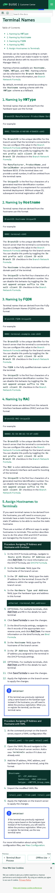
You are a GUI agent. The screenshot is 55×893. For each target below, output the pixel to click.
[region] (27, 878)
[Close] (51, 868)
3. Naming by (16, 41)
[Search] (33, 14)
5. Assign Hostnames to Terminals (23, 48)
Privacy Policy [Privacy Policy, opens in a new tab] (25, 880)
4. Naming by (15, 44)
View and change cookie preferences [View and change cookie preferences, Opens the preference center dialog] (27, 888)
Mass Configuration (35, 845)
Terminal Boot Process (13, 859)
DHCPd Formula (39, 562)
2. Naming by (19, 37)
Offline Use (41, 857)
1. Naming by (17, 33)
